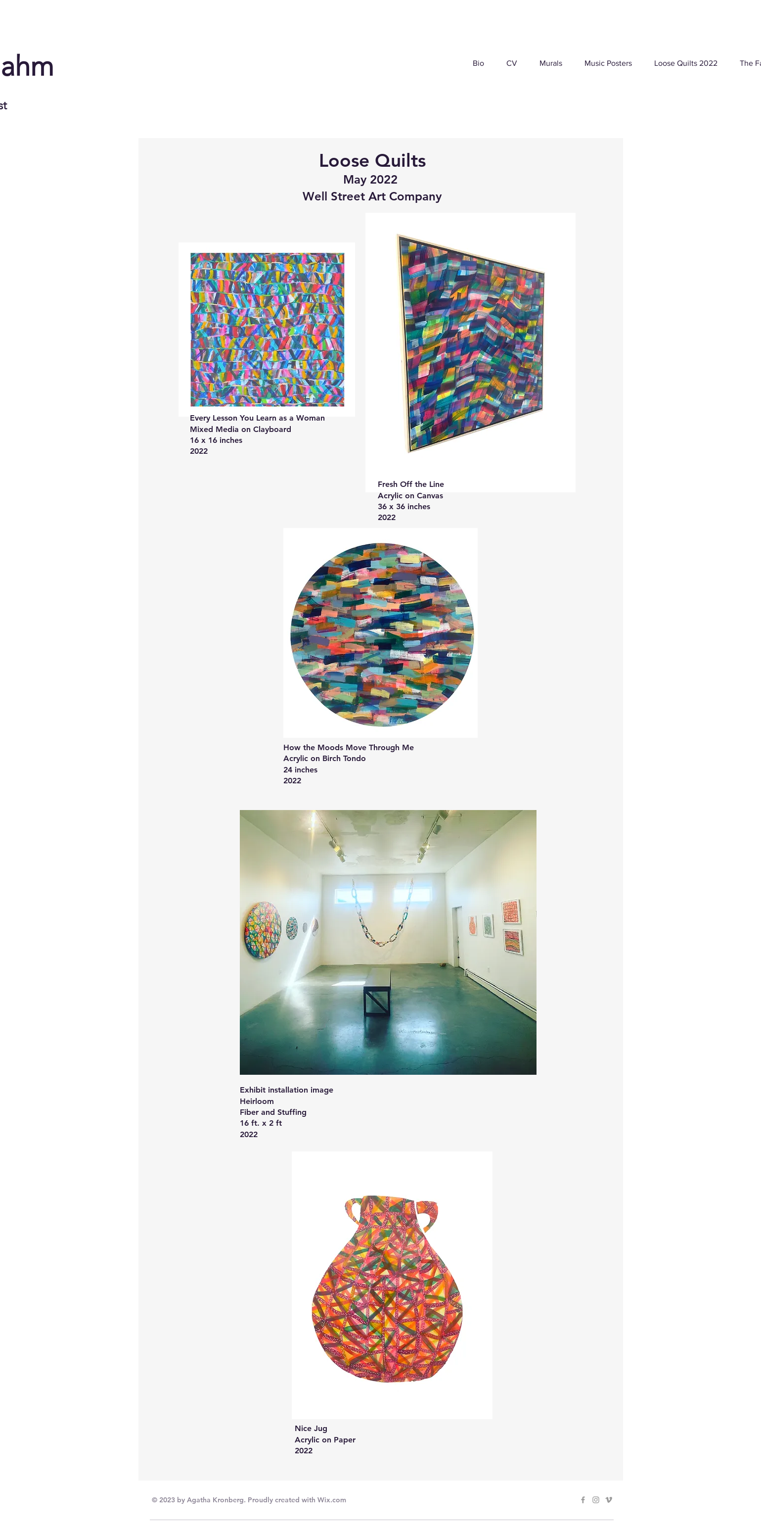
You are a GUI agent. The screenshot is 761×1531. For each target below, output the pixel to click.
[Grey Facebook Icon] (583, 1499)
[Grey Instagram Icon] (595, 1499)
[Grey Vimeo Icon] (608, 1499)
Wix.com (331, 1499)
